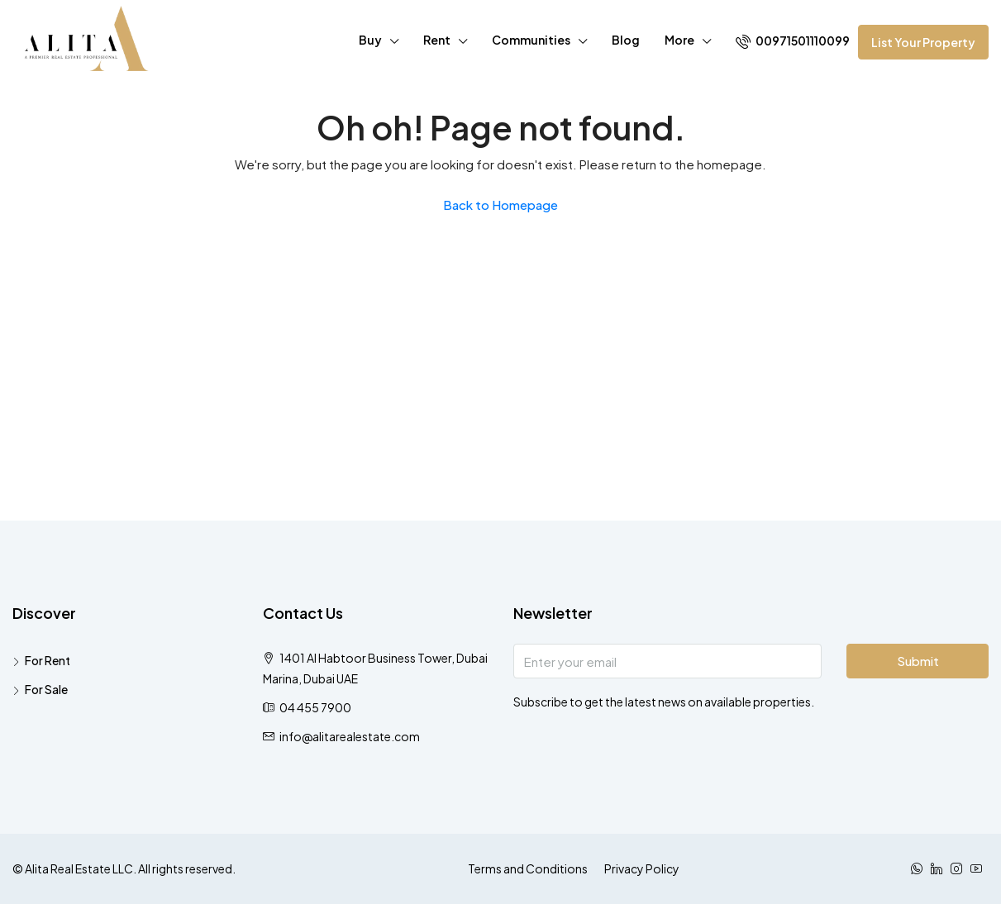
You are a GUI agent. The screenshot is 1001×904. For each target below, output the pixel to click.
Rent (436, 39)
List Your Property (923, 42)
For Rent (47, 660)
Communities (531, 39)
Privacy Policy (641, 868)
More (679, 39)
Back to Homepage (500, 204)
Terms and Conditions (528, 868)
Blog (626, 39)
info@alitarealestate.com (349, 736)
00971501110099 (793, 41)
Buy (370, 39)
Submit (918, 660)
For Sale (46, 689)
